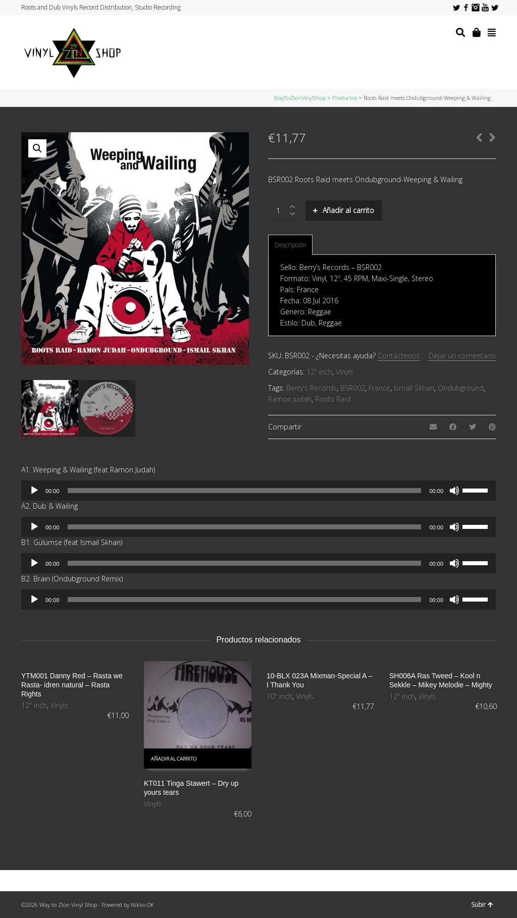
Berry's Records (311, 388)
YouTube (485, 8)
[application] (258, 490)
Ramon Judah (290, 399)
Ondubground (461, 388)
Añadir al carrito (348, 210)
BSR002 (352, 388)
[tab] (290, 245)
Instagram (476, 8)
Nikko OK (142, 904)
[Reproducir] (34, 490)
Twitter (456, 8)
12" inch (319, 371)
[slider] (245, 490)
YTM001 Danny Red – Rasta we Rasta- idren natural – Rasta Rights (72, 685)
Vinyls (344, 371)
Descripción (290, 245)
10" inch (279, 696)
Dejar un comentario (462, 355)
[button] (37, 148)
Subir (482, 904)
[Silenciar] (454, 490)
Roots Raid (332, 399)
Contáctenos (399, 355)
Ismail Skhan (414, 388)
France (379, 388)
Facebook (466, 8)
